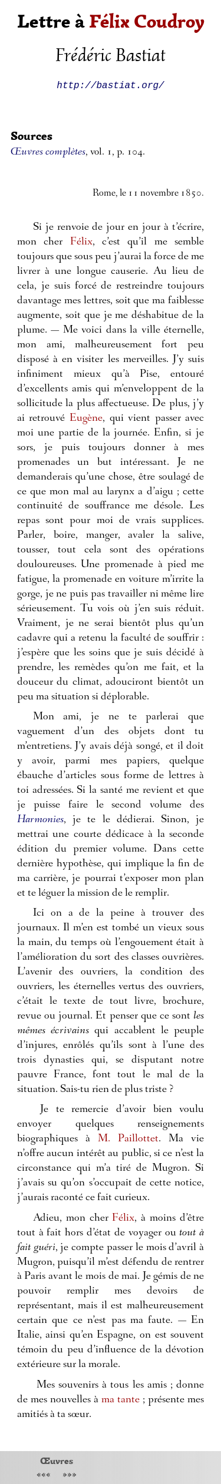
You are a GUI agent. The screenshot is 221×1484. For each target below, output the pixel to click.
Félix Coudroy (146, 21)
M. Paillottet (128, 1139)
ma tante (120, 1400)
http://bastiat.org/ (110, 84)
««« (44, 1475)
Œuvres (56, 1460)
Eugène (86, 418)
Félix (81, 242)
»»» (69, 1475)
